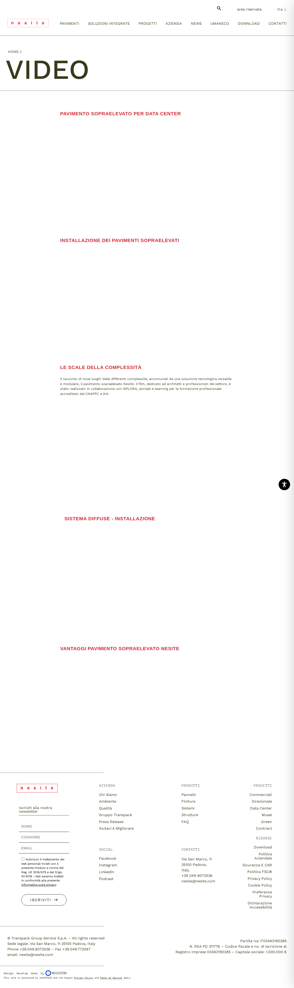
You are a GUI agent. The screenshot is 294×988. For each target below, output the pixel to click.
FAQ (185, 822)
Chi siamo (108, 795)
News (196, 23)
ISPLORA (130, 389)
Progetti (148, 23)
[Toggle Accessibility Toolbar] (284, 484)
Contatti (278, 23)
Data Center (261, 808)
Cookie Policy (260, 885)
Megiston (55, 973)
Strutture (189, 815)
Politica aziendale (263, 856)
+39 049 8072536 (196, 875)
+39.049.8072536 (35, 949)
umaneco (219, 23)
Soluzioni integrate (109, 23)
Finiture (188, 801)
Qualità (105, 808)
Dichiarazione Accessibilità (260, 905)
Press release (111, 822)
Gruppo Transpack (115, 815)
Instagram (108, 865)
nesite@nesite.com (198, 881)
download (263, 847)
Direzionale (262, 801)
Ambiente (107, 801)
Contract (264, 828)
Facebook (107, 858)
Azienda (174, 23)
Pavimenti (69, 23)
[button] (219, 10)
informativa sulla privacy (38, 884)
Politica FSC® (259, 872)
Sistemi (188, 808)
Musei (267, 815)
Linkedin (106, 872)
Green (266, 822)
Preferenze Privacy (262, 894)
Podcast (106, 879)
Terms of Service (111, 978)
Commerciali (260, 795)
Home (13, 52)
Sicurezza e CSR (257, 865)
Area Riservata (249, 9)
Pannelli (188, 795)
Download (249, 23)
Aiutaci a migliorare (116, 828)
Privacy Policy (260, 878)
